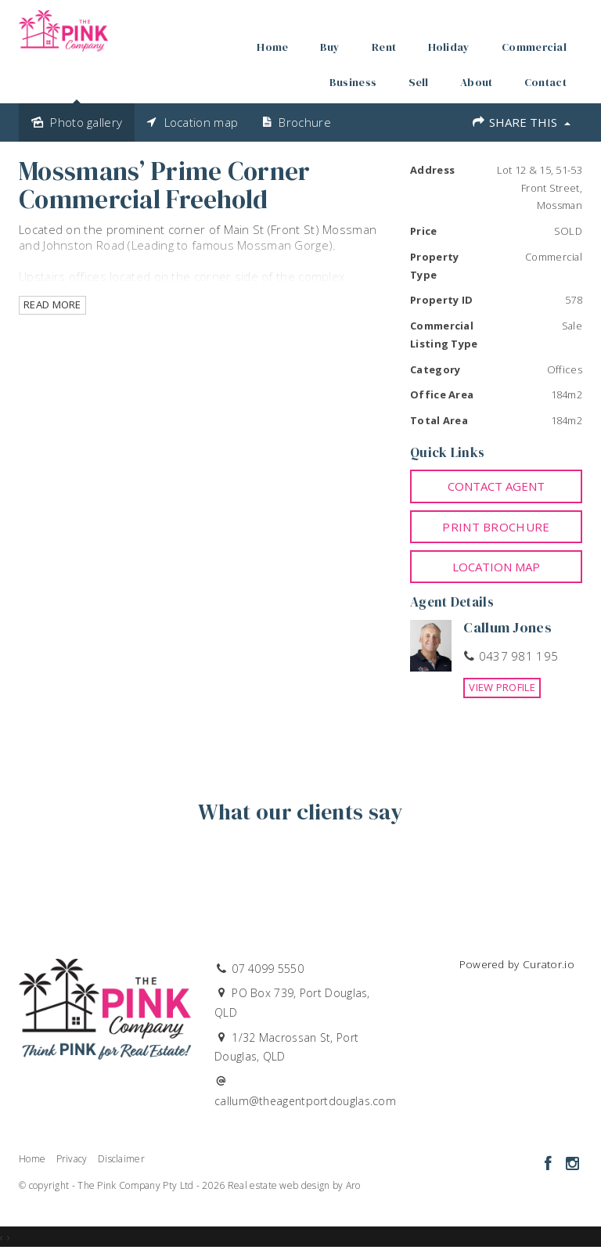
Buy (330, 47)
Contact (545, 82)
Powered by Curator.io (516, 964)
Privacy (72, 1158)
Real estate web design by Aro (294, 1185)
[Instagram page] (572, 1164)
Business (352, 82)
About (476, 82)
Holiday (449, 47)
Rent (384, 47)
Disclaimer (121, 1158)
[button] (496, 526)
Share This (520, 122)
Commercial (534, 47)
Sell (418, 82)
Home (272, 47)
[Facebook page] (550, 1164)
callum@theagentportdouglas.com (305, 1100)
